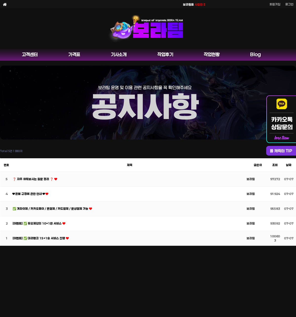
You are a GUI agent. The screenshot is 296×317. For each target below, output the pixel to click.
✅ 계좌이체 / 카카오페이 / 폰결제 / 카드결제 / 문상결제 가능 (51, 208)
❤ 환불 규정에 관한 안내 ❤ (29, 193)
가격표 (74, 54)
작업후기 (165, 54)
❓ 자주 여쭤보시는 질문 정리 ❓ (33, 179)
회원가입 (275, 4)
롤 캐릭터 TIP (281, 150)
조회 (275, 165)
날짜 (288, 165)
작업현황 (212, 54)
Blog (255, 54)
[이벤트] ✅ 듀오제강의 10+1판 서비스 (37, 223)
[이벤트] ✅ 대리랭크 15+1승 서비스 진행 (39, 238)
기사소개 (119, 54)
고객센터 (30, 54)
